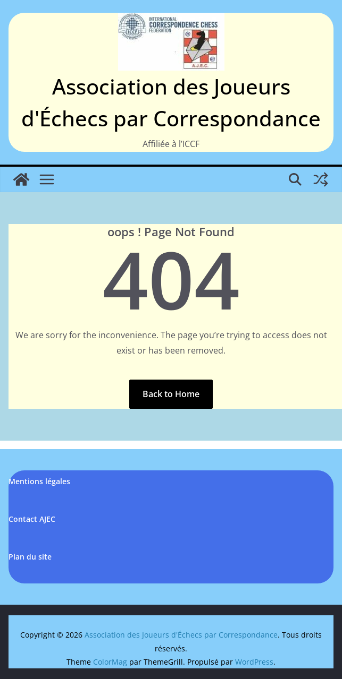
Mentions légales (39, 481)
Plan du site (30, 557)
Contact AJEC (32, 519)
